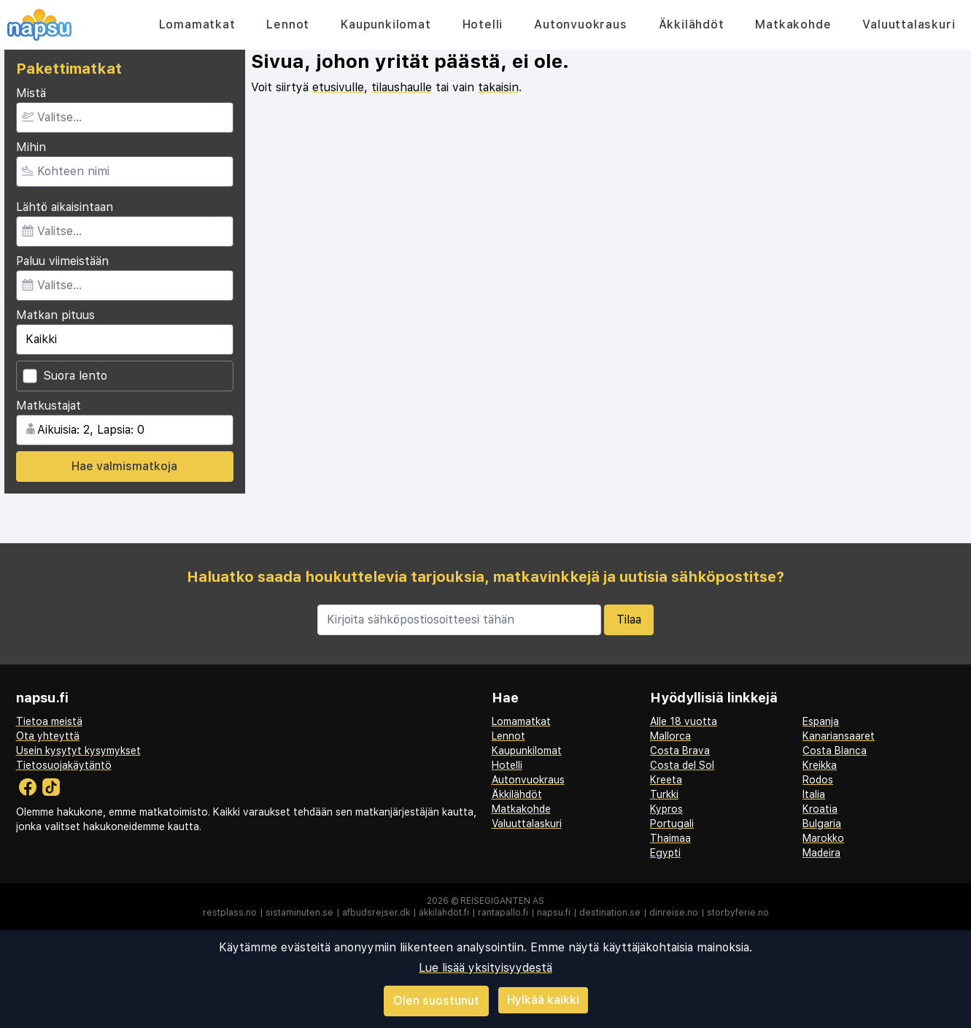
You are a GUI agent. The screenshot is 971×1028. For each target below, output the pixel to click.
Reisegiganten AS (502, 901)
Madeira (821, 853)
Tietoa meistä (49, 721)
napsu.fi (553, 913)
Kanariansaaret (838, 736)
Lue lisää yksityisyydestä (485, 968)
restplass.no (230, 913)
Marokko (823, 838)
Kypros (666, 809)
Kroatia (819, 809)
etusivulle (338, 87)
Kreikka (819, 765)
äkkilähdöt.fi (444, 913)
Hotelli (483, 24)
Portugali (672, 823)
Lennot (287, 24)
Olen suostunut (436, 1001)
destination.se (610, 913)
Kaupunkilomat (385, 24)
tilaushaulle (401, 87)
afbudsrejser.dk (376, 913)
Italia (813, 794)
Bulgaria (821, 823)
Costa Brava (680, 750)
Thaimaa (670, 838)
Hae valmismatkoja (124, 466)
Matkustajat (48, 406)
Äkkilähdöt (691, 24)
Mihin (31, 147)
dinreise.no (673, 913)
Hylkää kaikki (543, 1000)
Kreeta (666, 780)
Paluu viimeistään (62, 261)
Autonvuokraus (580, 24)
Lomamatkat (197, 24)
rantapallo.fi (503, 913)
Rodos (817, 780)
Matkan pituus (55, 315)
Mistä (31, 93)
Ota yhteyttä (48, 736)
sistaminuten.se (299, 913)
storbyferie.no (738, 913)
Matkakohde (793, 24)
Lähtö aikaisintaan (64, 207)
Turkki (664, 794)
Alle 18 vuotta (683, 721)
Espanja (820, 721)
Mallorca (670, 736)
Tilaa (628, 619)
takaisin (498, 87)
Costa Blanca (834, 750)
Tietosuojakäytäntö (64, 765)
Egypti (665, 853)
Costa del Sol (682, 765)
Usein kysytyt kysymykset (78, 750)
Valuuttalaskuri (908, 24)
